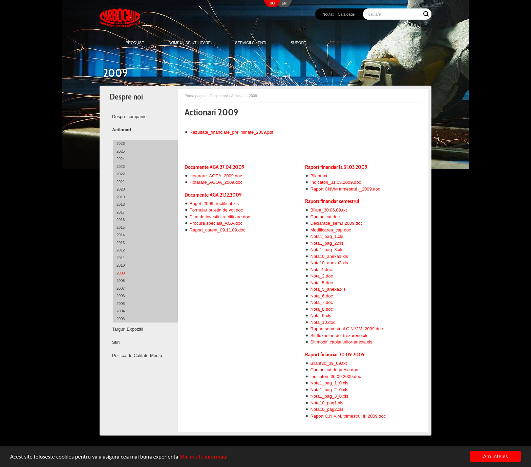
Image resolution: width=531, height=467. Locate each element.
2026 (120, 143)
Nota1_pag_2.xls (326, 243)
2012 (120, 250)
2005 (120, 304)
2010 (120, 265)
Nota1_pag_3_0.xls (329, 396)
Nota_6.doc (321, 295)
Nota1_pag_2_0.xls (329, 389)
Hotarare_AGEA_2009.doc (216, 175)
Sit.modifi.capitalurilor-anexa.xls (341, 341)
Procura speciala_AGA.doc (216, 223)
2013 (120, 243)
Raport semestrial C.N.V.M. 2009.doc (346, 328)
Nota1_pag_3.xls (326, 249)
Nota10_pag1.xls (326, 402)
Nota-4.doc (321, 269)
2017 (120, 212)
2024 (120, 159)
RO (272, 3)
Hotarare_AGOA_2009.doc (216, 182)
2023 (120, 166)
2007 (120, 288)
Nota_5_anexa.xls (327, 289)
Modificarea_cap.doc (330, 229)
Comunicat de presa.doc (334, 369)
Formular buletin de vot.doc (216, 210)
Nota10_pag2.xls (326, 409)
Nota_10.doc (322, 322)
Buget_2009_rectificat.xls (214, 203)
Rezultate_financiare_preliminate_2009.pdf (231, 132)
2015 (120, 227)
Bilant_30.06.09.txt (328, 210)
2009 (120, 273)
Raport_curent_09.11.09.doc (218, 229)
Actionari (238, 96)
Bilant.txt (318, 175)
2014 (120, 235)
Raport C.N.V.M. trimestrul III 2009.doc (348, 416)
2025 (120, 151)
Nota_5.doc (321, 282)
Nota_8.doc (321, 309)
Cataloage (346, 14)
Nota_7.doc (321, 302)
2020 (120, 189)
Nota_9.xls (320, 315)
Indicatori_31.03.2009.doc (335, 182)
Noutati (328, 14)
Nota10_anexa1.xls (329, 256)
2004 (120, 311)
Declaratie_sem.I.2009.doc (336, 223)
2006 (120, 296)
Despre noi (219, 96)
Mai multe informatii (203, 456)
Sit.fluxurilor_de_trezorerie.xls (339, 335)
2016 (120, 220)
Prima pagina (196, 96)
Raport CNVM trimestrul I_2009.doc (345, 189)
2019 (120, 197)
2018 (120, 204)
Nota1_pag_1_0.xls (329, 382)
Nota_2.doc (321, 276)
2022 (120, 174)
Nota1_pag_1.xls (326, 236)
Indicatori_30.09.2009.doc (335, 376)
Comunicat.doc (325, 216)
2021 (120, 182)
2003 (120, 319)
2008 (120, 281)
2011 (120, 258)
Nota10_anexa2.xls (329, 262)
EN (284, 3)
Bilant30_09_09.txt (328, 363)
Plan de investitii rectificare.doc (220, 216)
